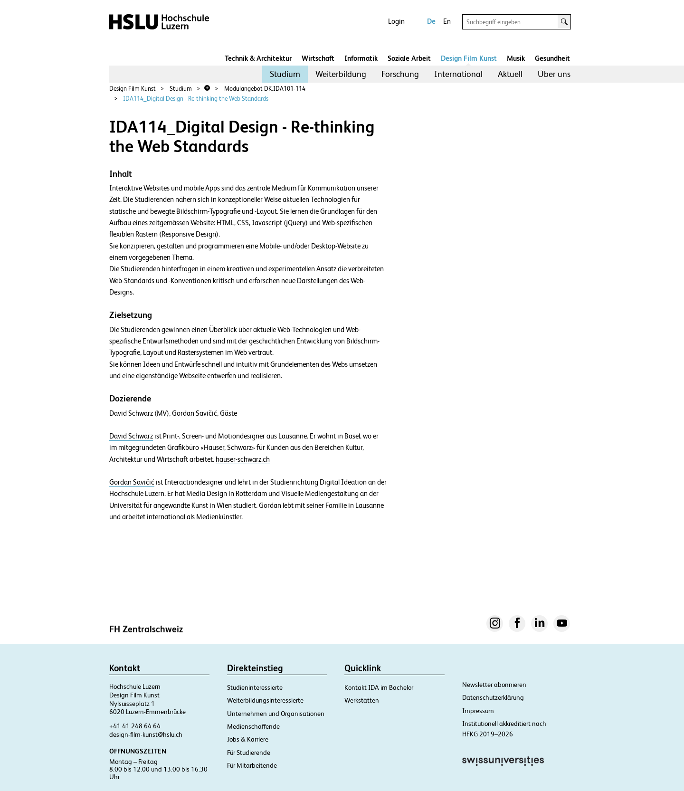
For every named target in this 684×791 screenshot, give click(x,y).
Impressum (478, 711)
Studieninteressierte (255, 687)
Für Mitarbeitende (252, 765)
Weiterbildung (340, 74)
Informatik (361, 58)
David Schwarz (131, 436)
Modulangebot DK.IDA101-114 (264, 88)
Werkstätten (361, 700)
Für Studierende (248, 752)
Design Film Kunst (469, 58)
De (431, 21)
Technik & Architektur (258, 58)
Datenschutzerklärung (493, 697)
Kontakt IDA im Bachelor (378, 687)
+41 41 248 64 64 (135, 726)
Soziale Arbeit (409, 58)
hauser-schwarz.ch (243, 459)
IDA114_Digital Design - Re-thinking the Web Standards (195, 98)
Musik (516, 58)
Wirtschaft (318, 58)
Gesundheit (552, 58)
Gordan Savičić (131, 482)
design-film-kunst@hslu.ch (145, 734)
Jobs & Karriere (247, 739)
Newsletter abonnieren (494, 684)
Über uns (554, 74)
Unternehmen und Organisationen (275, 713)
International (458, 74)
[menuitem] (285, 74)
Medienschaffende (253, 726)
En (447, 21)
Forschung (400, 74)
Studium (285, 74)
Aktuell (510, 74)
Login (396, 21)
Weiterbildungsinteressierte (265, 700)
